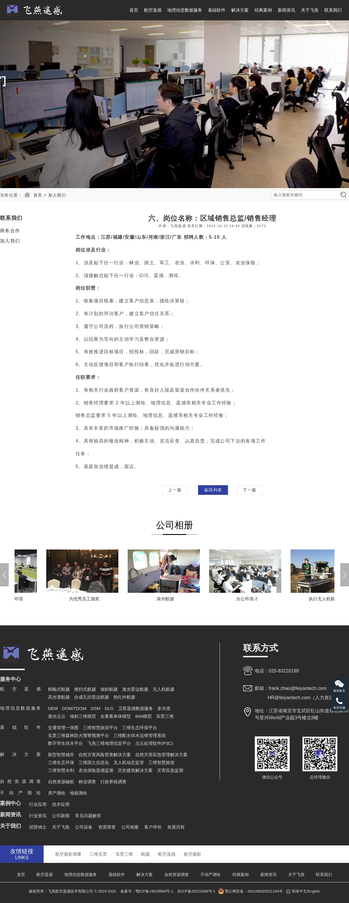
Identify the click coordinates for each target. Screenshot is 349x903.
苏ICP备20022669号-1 (196, 891)
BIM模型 (143, 716)
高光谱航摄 (59, 697)
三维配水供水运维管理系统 (139, 735)
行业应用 (38, 804)
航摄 (145, 854)
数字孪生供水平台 (65, 743)
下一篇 (249, 490)
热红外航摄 (124, 697)
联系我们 (333, 10)
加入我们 (57, 195)
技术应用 (61, 804)
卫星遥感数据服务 (135, 708)
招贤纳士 (38, 827)
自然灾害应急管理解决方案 (161, 754)
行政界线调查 (113, 781)
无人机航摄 (163, 689)
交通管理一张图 (63, 727)
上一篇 (174, 490)
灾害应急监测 (170, 770)
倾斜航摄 (109, 689)
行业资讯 (38, 815)
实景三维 (165, 716)
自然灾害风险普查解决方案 (105, 754)
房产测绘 (56, 792)
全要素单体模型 (115, 716)
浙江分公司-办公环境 (50, 598)
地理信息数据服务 (184, 10)
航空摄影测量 (68, 854)
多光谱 (163, 708)
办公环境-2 (294, 598)
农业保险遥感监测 (96, 770)
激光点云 (56, 716)
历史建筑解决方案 (135, 770)
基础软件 (216, 10)
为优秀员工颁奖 (131, 598)
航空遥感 (152, 10)
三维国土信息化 (94, 762)
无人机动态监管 (128, 762)
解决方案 (240, 10)
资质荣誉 (107, 827)
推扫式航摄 (85, 689)
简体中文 (299, 891)
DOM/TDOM (74, 708)
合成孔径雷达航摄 (91, 697)
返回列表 (213, 490)
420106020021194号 (265, 891)
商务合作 (10, 230)
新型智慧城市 (61, 754)
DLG (109, 708)
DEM (53, 708)
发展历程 (176, 827)
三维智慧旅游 (161, 762)
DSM (95, 708)
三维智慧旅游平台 (100, 727)
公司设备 (83, 827)
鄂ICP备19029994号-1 (155, 891)
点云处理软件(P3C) (154, 743)
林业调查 (87, 781)
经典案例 (263, 10)
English (314, 891)
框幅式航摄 (59, 689)
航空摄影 (192, 854)
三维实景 (98, 854)
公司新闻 (61, 815)
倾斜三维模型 (83, 716)
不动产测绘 (210, 874)
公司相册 (130, 827)
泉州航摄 (213, 598)
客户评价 (153, 827)
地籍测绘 (78, 792)
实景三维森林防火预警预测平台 (78, 735)
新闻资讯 (286, 10)
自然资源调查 (176, 874)
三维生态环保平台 (139, 727)
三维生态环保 (61, 762)
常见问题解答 (88, 815)
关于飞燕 (309, 10)
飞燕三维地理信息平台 (109, 743)
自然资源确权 (61, 781)
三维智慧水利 (61, 770)
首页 (133, 10)
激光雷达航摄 (135, 689)
